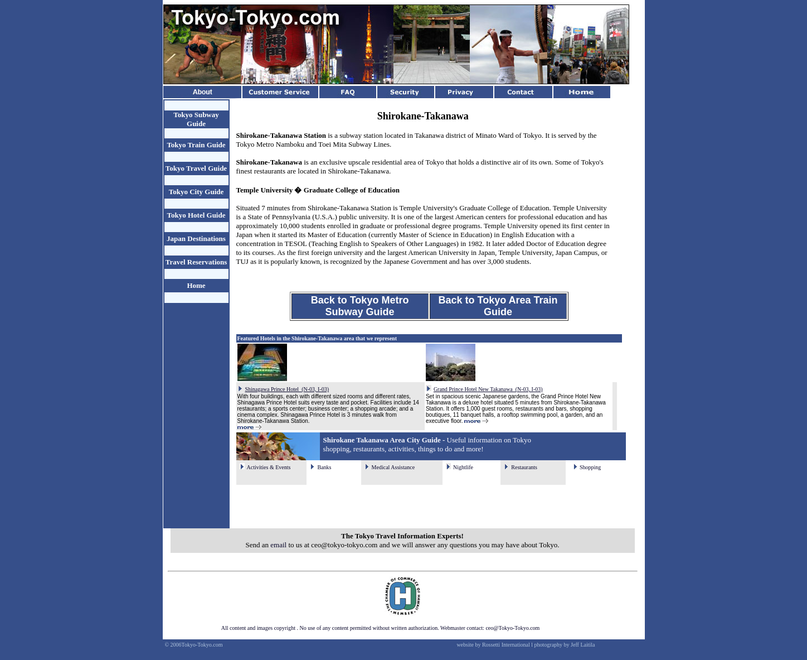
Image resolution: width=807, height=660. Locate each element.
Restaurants (524, 467)
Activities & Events (269, 467)
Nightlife (463, 467)
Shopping (590, 467)
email (278, 545)
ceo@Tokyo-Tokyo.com (512, 628)
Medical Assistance (393, 467)
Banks (324, 467)
